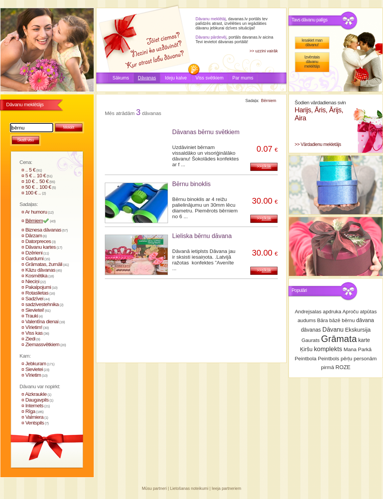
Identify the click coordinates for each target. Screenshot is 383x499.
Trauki (31, 316)
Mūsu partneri (154, 488)
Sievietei (34, 369)
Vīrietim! (33, 327)
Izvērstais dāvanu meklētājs (312, 61)
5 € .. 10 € (35, 175)
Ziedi (30, 339)
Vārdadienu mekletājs (321, 144)
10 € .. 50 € (37, 181)
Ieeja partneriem (226, 488)
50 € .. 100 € (38, 187)
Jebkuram (35, 363)
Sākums (120, 78)
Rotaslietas (36, 293)
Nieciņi (32, 281)
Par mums (242, 78)
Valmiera (34, 417)
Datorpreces (38, 241)
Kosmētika (36, 276)
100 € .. (33, 193)
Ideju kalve (176, 78)
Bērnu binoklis (191, 184)
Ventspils (34, 423)
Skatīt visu (25, 140)
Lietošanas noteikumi (189, 488)
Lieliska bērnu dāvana (202, 236)
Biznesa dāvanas (43, 230)
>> (264, 166)
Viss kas (33, 333)
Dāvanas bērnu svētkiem (206, 132)
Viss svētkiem (209, 78)
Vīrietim (33, 375)
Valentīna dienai (42, 321)
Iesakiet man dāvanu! (312, 42)
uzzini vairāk (266, 51)
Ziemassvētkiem (42, 344)
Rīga (30, 411)
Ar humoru (36, 212)
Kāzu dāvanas (40, 270)
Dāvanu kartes (40, 247)
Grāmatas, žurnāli (43, 264)
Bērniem (34, 221)
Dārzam (33, 235)
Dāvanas (147, 78)
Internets (34, 405)
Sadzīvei (34, 298)
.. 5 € (30, 170)
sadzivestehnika (42, 304)
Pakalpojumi (38, 287)
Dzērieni (33, 253)
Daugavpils (37, 400)
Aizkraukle (35, 394)
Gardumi (34, 258)
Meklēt (68, 127)
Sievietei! (34, 310)
